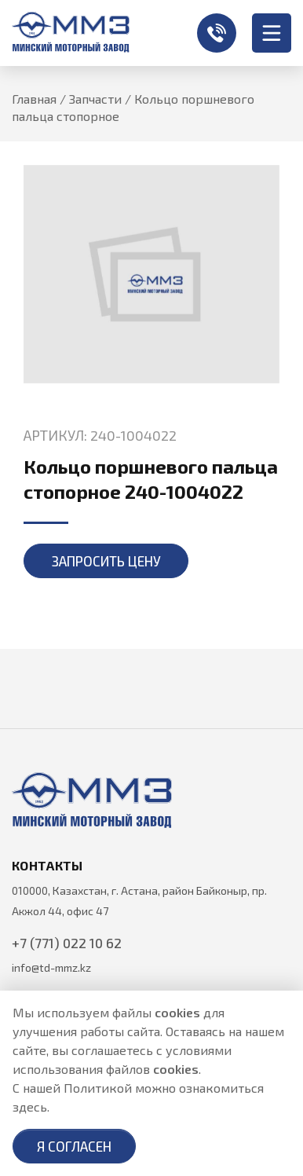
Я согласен (74, 1146)
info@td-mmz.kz (51, 967)
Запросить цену (106, 561)
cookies (177, 1012)
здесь (30, 1106)
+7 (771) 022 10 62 (216, 33)
